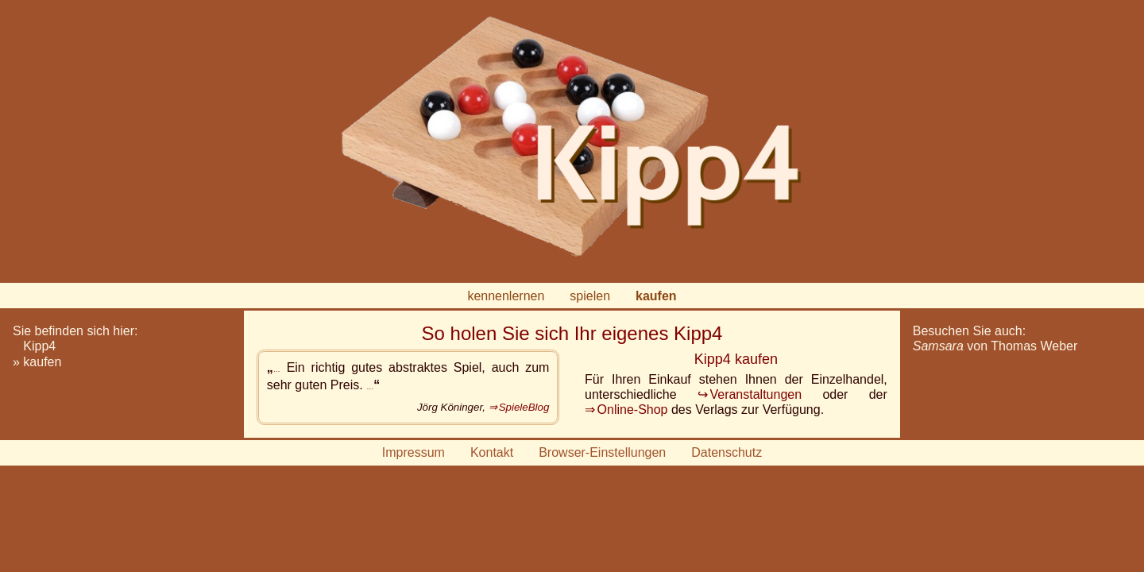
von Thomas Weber (995, 346)
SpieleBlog (524, 407)
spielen (590, 296)
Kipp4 (39, 346)
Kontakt (491, 452)
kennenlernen (505, 296)
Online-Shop (632, 409)
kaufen (656, 296)
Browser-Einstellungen (602, 452)
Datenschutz (726, 452)
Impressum (413, 452)
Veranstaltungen (755, 394)
